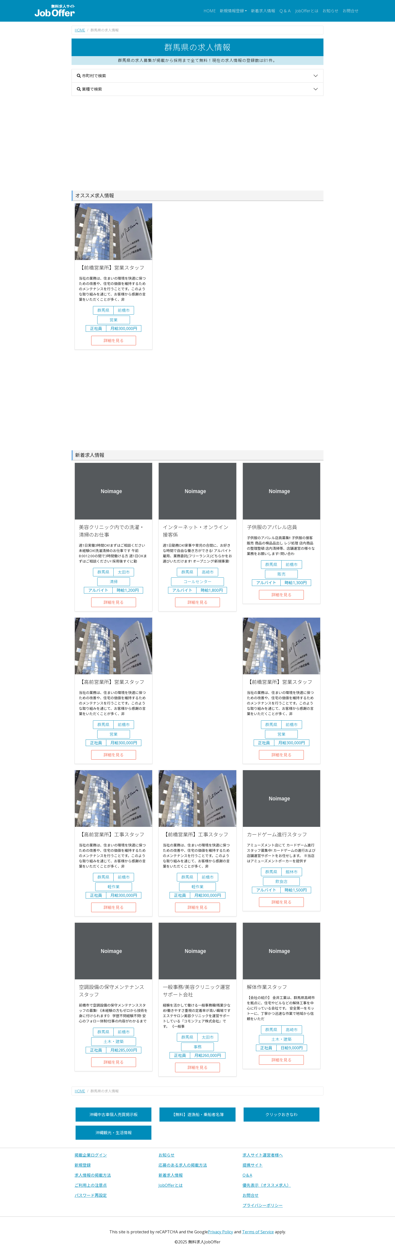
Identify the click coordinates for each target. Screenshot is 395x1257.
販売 (281, 574)
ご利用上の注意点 (91, 1185)
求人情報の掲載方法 (93, 1175)
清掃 (114, 581)
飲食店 (281, 881)
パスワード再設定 (91, 1195)
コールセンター (197, 581)
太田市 (124, 572)
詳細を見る (114, 340)
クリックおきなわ (281, 1114)
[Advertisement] (197, 143)
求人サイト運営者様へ (263, 1155)
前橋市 (124, 310)
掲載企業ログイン (91, 1155)
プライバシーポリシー (263, 1205)
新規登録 (83, 1165)
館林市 (292, 872)
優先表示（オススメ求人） (267, 1185)
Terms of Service (258, 1232)
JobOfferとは (306, 11)
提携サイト (253, 1165)
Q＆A (247, 1175)
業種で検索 (89, 89)
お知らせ (330, 11)
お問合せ (351, 11)
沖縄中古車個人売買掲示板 (113, 1114)
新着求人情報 (263, 11)
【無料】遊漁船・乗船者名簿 (197, 1114)
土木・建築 (114, 1041)
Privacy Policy (220, 1232)
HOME (210, 11)
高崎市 (208, 572)
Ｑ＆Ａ (285, 11)
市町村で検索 (91, 76)
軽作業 (114, 887)
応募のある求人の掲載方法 (182, 1165)
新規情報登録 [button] (232, 11)
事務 (197, 1047)
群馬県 (103, 310)
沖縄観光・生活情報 (113, 1132)
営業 (114, 320)
